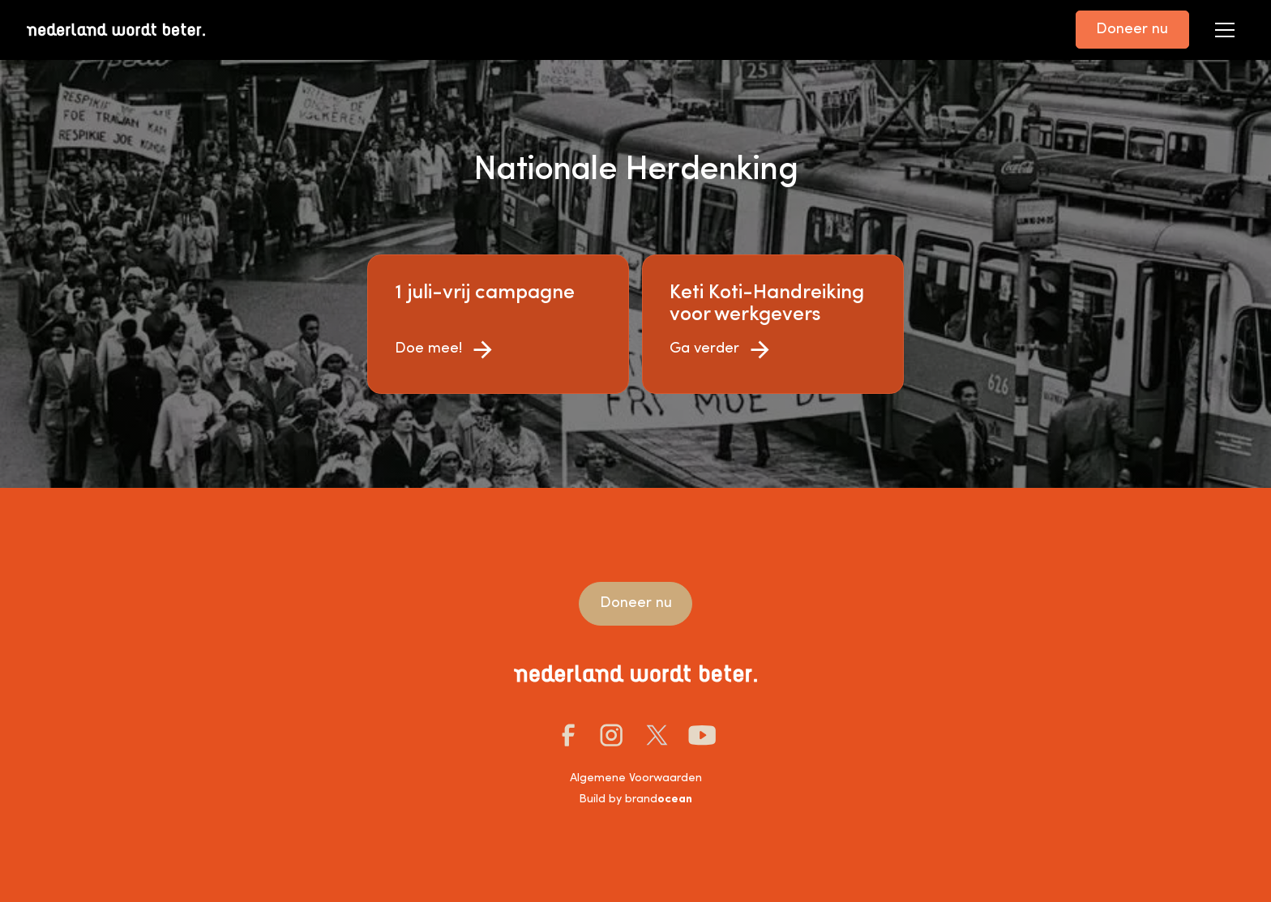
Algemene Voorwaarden (636, 778)
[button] (1224, 30)
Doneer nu (1132, 29)
